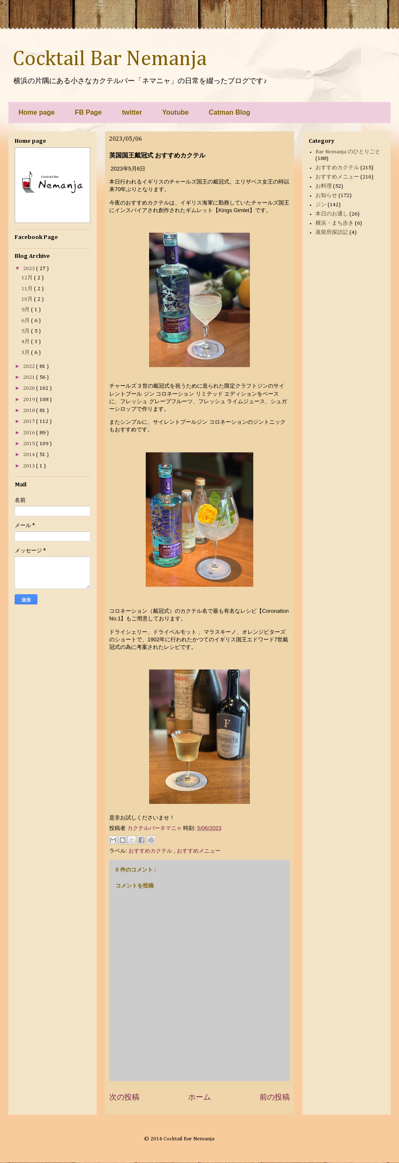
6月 (26, 320)
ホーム (199, 1097)
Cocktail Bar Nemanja (110, 59)
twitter (132, 112)
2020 (29, 388)
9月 (26, 309)
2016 (29, 433)
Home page (36, 112)
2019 (29, 399)
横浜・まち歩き (334, 223)
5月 (26, 331)
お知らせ (326, 195)
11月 (27, 288)
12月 (27, 278)
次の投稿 (124, 1097)
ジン (320, 204)
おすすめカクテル (151, 851)
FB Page (88, 112)
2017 (29, 421)
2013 (29, 466)
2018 (29, 410)
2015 (29, 443)
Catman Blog (229, 112)
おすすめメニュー (198, 851)
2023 (29, 268)
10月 (27, 299)
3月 (26, 352)
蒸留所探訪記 (331, 232)
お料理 (323, 186)
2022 (29, 366)
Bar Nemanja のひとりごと (348, 152)
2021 (29, 377)
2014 (29, 454)
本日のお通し (331, 214)
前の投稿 (275, 1097)
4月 (26, 341)
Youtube (175, 112)
